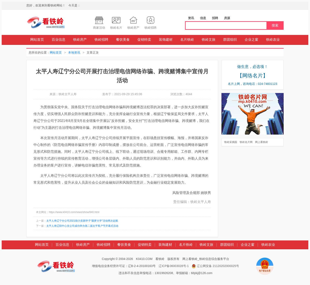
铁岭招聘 (101, 39)
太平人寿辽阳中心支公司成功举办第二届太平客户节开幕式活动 (82, 225)
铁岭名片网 (246, 142)
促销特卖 (144, 39)
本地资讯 (74, 52)
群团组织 (230, 39)
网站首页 (37, 39)
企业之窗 (251, 39)
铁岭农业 (273, 39)
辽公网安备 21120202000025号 (215, 266)
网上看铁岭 (261, 142)
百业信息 (58, 39)
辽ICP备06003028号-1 (174, 266)
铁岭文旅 (208, 39)
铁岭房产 (80, 39)
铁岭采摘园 (230, 142)
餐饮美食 (123, 39)
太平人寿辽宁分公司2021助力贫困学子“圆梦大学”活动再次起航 (82, 220)
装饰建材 (166, 39)
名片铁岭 (187, 39)
